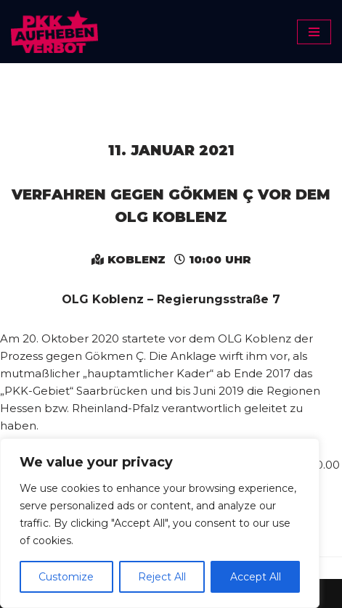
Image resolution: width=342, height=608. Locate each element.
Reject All (162, 576)
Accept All (255, 576)
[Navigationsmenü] (314, 32)
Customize (66, 576)
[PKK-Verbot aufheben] (54, 31)
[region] (159, 523)
